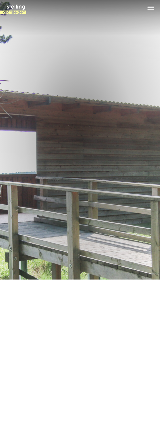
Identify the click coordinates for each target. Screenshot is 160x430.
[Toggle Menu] (150, 8)
